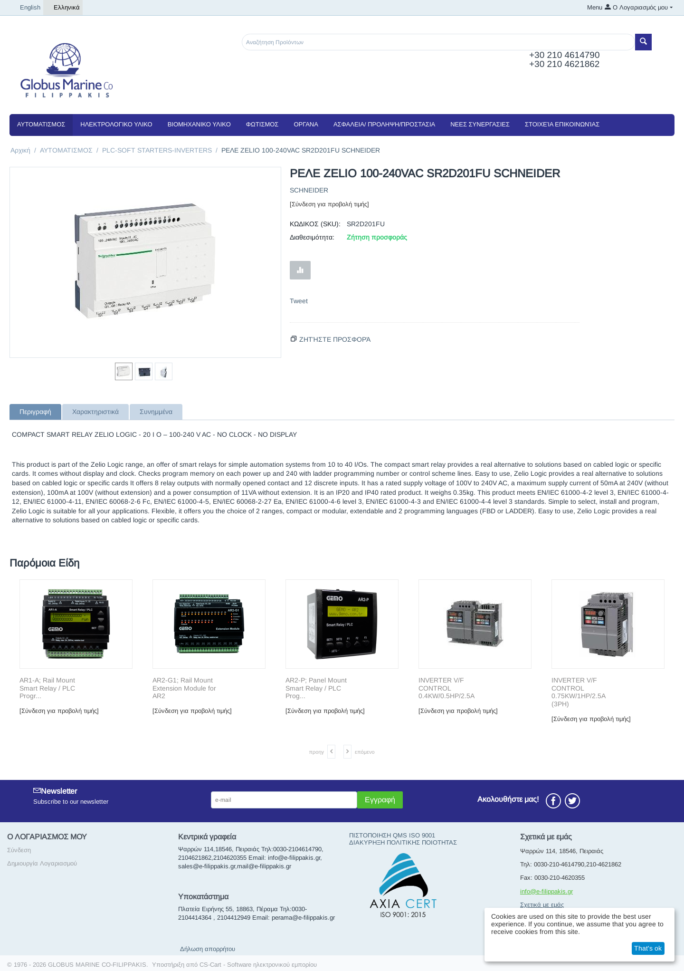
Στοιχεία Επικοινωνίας (562, 124)
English (26, 7)
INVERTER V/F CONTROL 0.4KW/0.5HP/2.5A (446, 688)
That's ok (648, 948)
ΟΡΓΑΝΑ (306, 124)
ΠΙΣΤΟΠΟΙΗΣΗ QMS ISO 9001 (392, 835)
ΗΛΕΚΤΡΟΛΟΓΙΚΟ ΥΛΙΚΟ (116, 124)
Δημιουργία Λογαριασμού (42, 863)
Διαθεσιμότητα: (312, 237)
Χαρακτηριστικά (95, 411)
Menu (594, 7)
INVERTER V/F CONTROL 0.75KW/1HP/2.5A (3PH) (578, 692)
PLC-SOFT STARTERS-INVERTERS (157, 150)
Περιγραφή (35, 411)
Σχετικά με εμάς (542, 904)
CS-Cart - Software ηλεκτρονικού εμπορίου (258, 964)
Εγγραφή (380, 800)
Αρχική (20, 150)
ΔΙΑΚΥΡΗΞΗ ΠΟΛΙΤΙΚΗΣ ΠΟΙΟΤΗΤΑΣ (403, 842)
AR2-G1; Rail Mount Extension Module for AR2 (184, 688)
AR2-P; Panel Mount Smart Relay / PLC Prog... (316, 688)
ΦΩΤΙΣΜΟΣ (262, 124)
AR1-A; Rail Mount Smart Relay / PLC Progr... (47, 688)
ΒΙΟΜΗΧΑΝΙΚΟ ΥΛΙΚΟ (199, 124)
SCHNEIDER (309, 190)
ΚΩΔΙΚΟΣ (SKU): (315, 224)
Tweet (299, 301)
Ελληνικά (63, 7)
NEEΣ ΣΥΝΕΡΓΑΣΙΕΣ (480, 124)
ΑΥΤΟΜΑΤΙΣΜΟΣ (41, 124)
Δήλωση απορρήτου (207, 948)
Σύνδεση (19, 850)
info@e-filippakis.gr (546, 891)
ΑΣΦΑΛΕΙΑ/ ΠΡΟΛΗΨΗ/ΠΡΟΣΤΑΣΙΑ (384, 124)
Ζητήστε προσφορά (334, 339)
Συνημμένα (156, 411)
